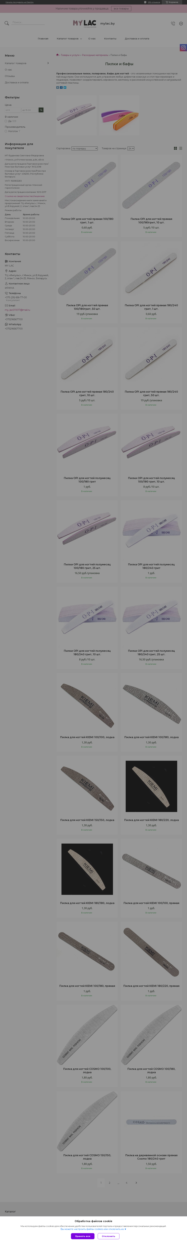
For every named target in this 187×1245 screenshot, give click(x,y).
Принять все (82, 1236)
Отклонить (108, 1236)
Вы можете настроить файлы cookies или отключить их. (92, 1229)
